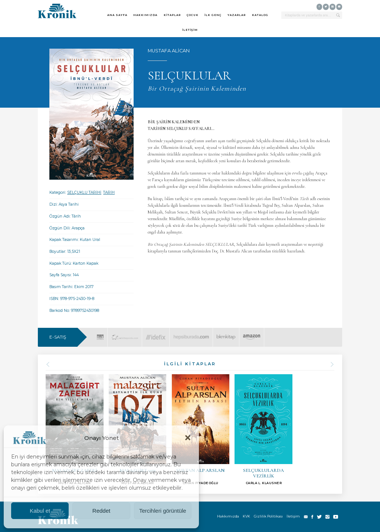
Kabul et (40, 510)
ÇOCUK (193, 15)
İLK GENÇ (213, 15)
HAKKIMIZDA (145, 15)
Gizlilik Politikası (268, 516)
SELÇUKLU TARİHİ (84, 192)
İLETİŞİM (190, 30)
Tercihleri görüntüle (162, 510)
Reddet (101, 510)
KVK (246, 516)
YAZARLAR (236, 15)
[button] (187, 437)
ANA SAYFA (117, 15)
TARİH (109, 192)
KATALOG (260, 15)
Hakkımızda (228, 516)
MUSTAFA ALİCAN (169, 50)
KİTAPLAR (172, 15)
